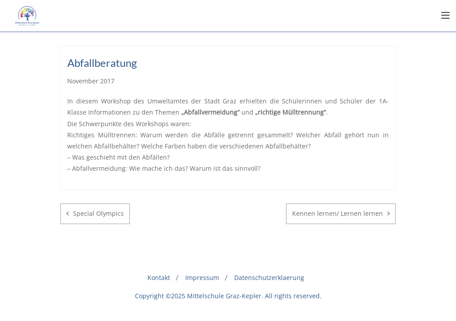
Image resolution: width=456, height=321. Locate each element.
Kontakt (158, 277)
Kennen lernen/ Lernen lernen (337, 213)
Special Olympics (98, 213)
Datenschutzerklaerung (269, 277)
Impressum (202, 277)
